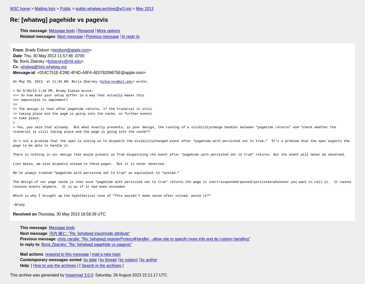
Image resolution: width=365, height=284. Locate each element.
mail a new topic (106, 254)
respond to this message (67, 254)
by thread (108, 260)
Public (65, 9)
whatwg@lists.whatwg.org (43, 67)
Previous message (102, 36)
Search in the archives (101, 265)
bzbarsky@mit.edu (64, 61)
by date (90, 260)
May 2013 (145, 9)
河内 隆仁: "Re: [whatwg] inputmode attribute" (89, 233)
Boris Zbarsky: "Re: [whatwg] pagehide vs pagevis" (86, 244)
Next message (70, 36)
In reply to (130, 36)
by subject (128, 260)
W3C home (20, 9)
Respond (86, 31)
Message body (62, 31)
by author (148, 260)
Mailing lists (45, 9)
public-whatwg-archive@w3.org (103, 9)
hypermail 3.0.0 (79, 275)
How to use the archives (54, 265)
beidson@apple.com (71, 50)
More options (108, 31)
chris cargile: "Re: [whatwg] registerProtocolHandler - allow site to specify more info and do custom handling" (153, 239)
